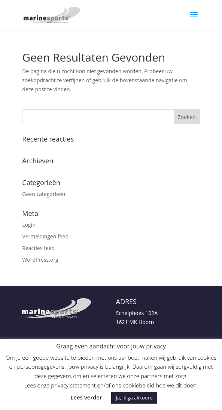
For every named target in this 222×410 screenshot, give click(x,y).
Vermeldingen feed (45, 236)
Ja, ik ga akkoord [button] (134, 397)
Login (28, 224)
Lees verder (86, 397)
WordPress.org (40, 259)
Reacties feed (38, 248)
